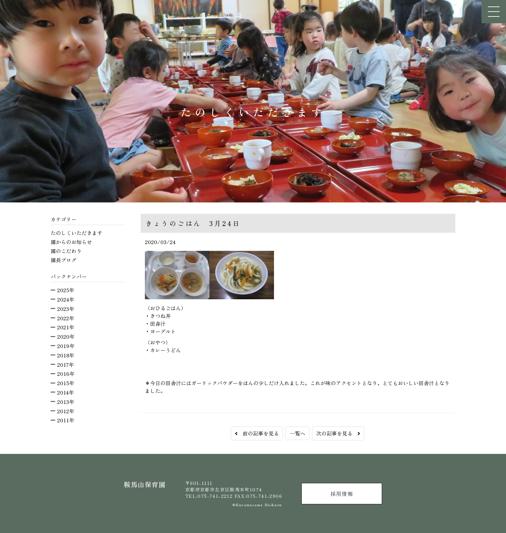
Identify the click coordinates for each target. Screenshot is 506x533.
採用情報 (341, 493)
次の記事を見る (338, 433)
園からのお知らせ (71, 242)
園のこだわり (66, 251)
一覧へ (297, 433)
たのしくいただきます (76, 233)
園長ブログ (63, 260)
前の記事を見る (257, 433)
